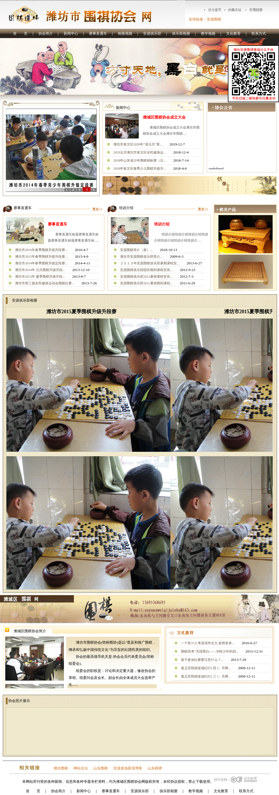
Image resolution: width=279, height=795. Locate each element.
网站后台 (81, 768)
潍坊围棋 (61, 768)
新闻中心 (71, 33)
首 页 (20, 33)
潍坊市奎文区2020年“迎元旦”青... (137, 144)
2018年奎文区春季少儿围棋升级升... (139, 168)
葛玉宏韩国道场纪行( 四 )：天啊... (206, 668)
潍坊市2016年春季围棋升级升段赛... (41, 250)
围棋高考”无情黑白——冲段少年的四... (209, 651)
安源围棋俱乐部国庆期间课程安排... (146, 270)
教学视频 (208, 33)
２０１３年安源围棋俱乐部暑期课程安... (149, 263)
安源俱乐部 (152, 33)
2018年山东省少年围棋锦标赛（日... (139, 160)
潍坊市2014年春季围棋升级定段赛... (41, 263)
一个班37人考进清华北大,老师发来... (207, 643)
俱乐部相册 (181, 33)
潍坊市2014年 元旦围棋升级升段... (40, 270)
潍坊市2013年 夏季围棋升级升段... (40, 277)
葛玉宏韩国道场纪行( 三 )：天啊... (206, 676)
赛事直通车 (98, 33)
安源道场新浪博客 (127, 768)
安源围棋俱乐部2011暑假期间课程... (146, 283)
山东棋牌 (155, 768)
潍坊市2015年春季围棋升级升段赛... (41, 257)
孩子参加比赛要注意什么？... (202, 660)
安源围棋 (214, 19)
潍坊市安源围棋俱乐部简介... (141, 257)
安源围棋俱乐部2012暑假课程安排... (146, 277)
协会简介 (45, 33)
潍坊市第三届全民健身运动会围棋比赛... (44, 283)
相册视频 (125, 33)
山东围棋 (100, 768)
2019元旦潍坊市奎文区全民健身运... (139, 152)
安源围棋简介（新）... (136, 250)
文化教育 (233, 33)
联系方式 (258, 33)
